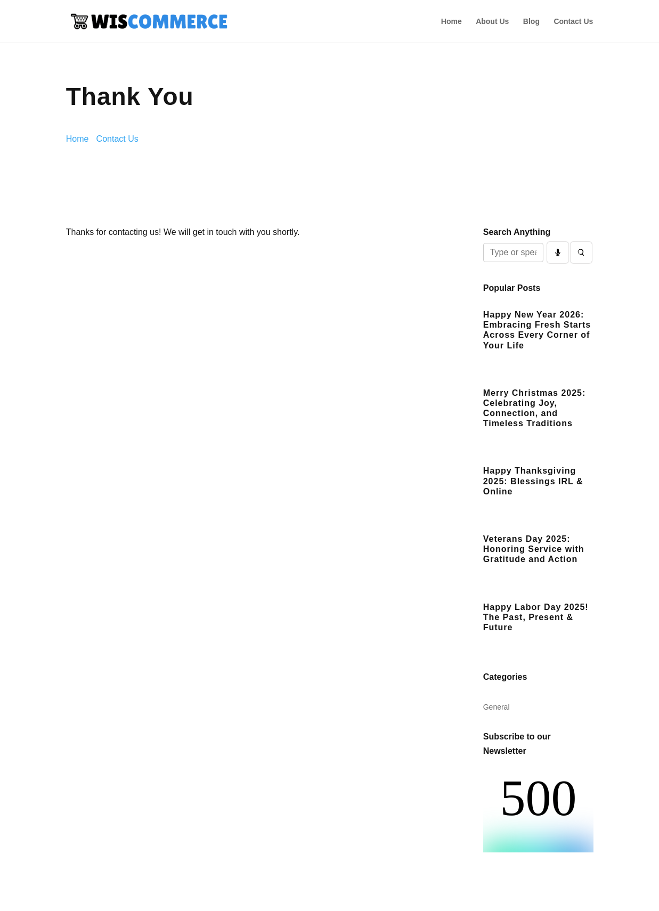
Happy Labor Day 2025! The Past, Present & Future (536, 617)
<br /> (538, 812)
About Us (492, 22)
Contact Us (573, 22)
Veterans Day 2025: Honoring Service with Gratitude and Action (533, 549)
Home (451, 22)
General (496, 707)
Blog (531, 22)
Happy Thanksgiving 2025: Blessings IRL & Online (533, 480)
